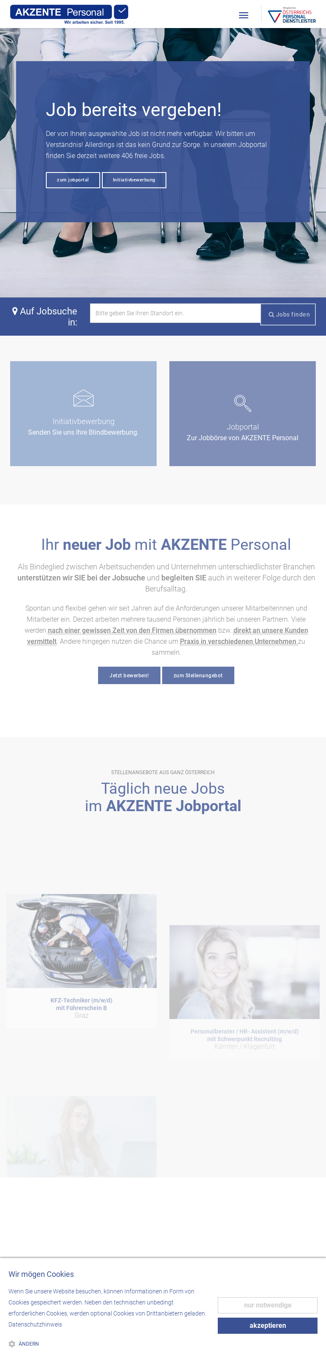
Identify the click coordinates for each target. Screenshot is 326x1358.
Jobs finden (289, 314)
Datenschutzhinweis (35, 1324)
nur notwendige (268, 1305)
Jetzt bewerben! (129, 676)
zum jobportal (73, 180)
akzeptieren (268, 1325)
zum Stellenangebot (198, 676)
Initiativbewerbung (134, 180)
